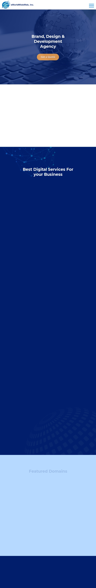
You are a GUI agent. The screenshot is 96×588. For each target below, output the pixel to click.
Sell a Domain (32, 539)
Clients (29, 553)
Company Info (35, 548)
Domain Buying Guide (36, 544)
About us (30, 558)
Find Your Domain (34, 534)
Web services (69, 529)
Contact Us (31, 563)
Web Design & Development (73, 534)
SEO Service (65, 544)
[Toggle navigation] (91, 6)
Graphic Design (67, 539)
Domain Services (38, 529)
